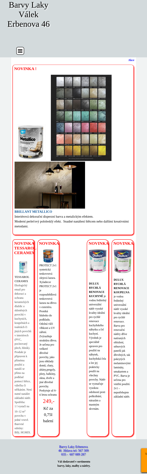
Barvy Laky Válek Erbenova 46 (28, 14)
